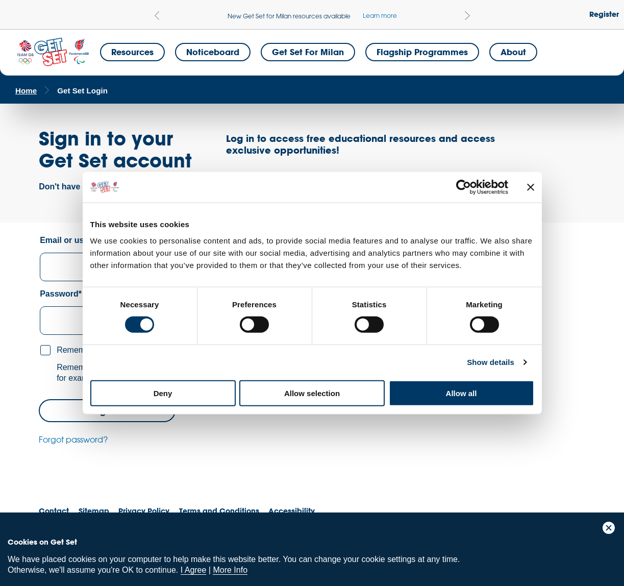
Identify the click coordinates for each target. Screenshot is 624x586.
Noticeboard (212, 51)
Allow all (461, 392)
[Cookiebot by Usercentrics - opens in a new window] (463, 187)
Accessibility (291, 511)
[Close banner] (530, 187)
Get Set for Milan (308, 51)
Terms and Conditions (219, 511)
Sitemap (94, 511)
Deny (163, 392)
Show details (490, 362)
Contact (54, 511)
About (513, 51)
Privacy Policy (143, 511)
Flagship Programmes (422, 51)
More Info (230, 570)
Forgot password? (73, 439)
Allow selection (312, 392)
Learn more (380, 15)
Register (604, 14)
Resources (132, 51)
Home (26, 90)
